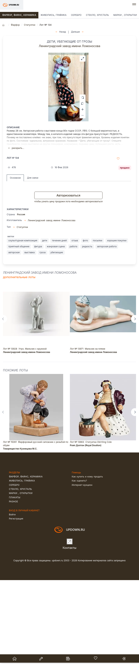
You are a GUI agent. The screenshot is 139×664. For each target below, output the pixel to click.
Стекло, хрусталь (97, 15)
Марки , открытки (20, 577)
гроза (43, 336)
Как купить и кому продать (87, 560)
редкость (87, 330)
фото (85, 324)
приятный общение (18, 330)
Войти (12, 598)
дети (44, 324)
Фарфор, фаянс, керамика (19, 15)
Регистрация (16, 602)
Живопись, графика (54, 15)
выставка (29, 336)
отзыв (75, 324)
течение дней (59, 324)
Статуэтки (29, 24)
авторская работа (106, 330)
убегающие (56, 336)
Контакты (69, 631)
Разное (13, 585)
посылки (97, 324)
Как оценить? (79, 564)
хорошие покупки (117, 324)
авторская (14, 336)
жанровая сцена (56, 330)
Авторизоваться (68, 279)
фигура (38, 330)
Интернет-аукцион (82, 568)
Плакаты (14, 581)
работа (73, 330)
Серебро (76, 15)
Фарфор (15, 24)
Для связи (32, 261)
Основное (15, 261)
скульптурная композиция (22, 324)
